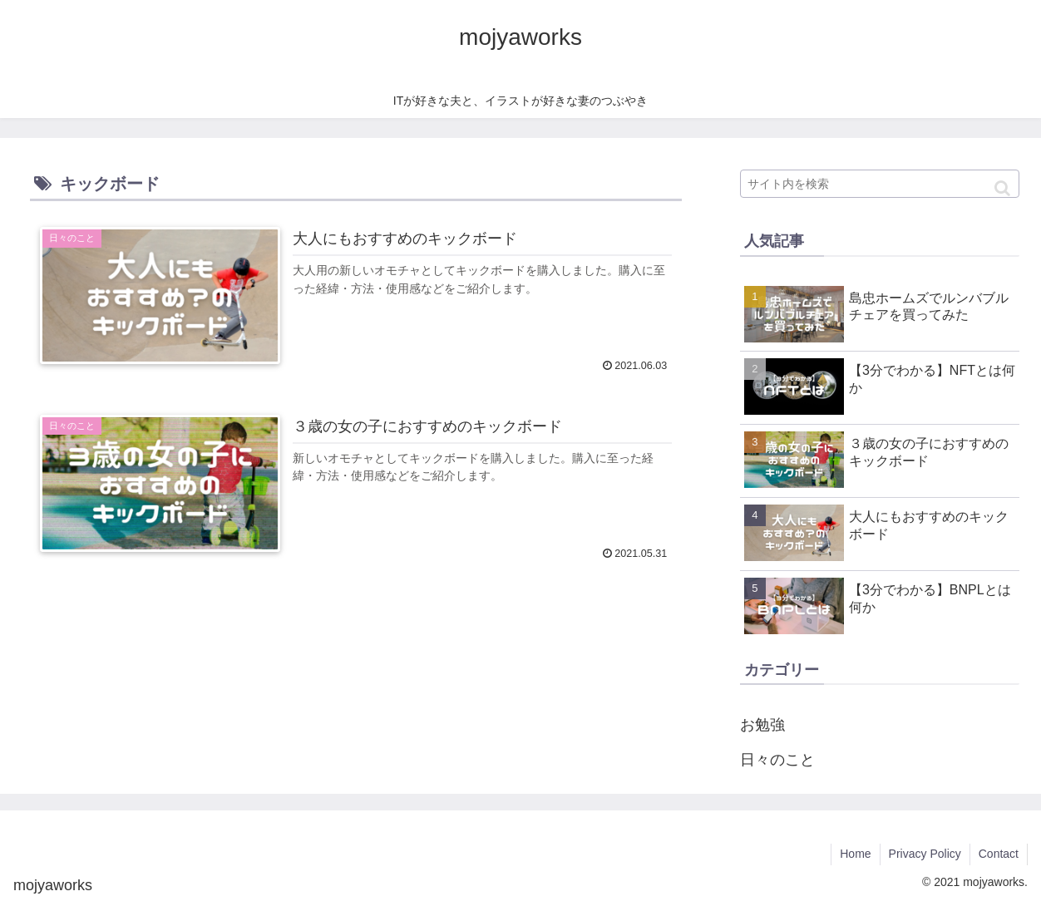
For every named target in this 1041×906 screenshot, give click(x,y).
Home (855, 853)
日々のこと (777, 759)
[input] (879, 184)
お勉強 (762, 724)
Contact (999, 853)
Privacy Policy (925, 853)
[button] (1002, 188)
